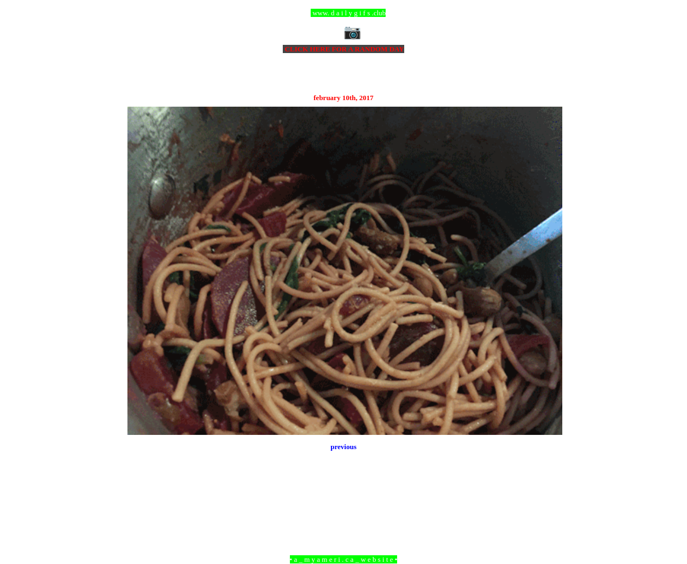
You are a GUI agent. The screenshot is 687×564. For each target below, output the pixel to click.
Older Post (547, 500)
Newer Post (141, 500)
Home (345, 500)
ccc (343, 13)
